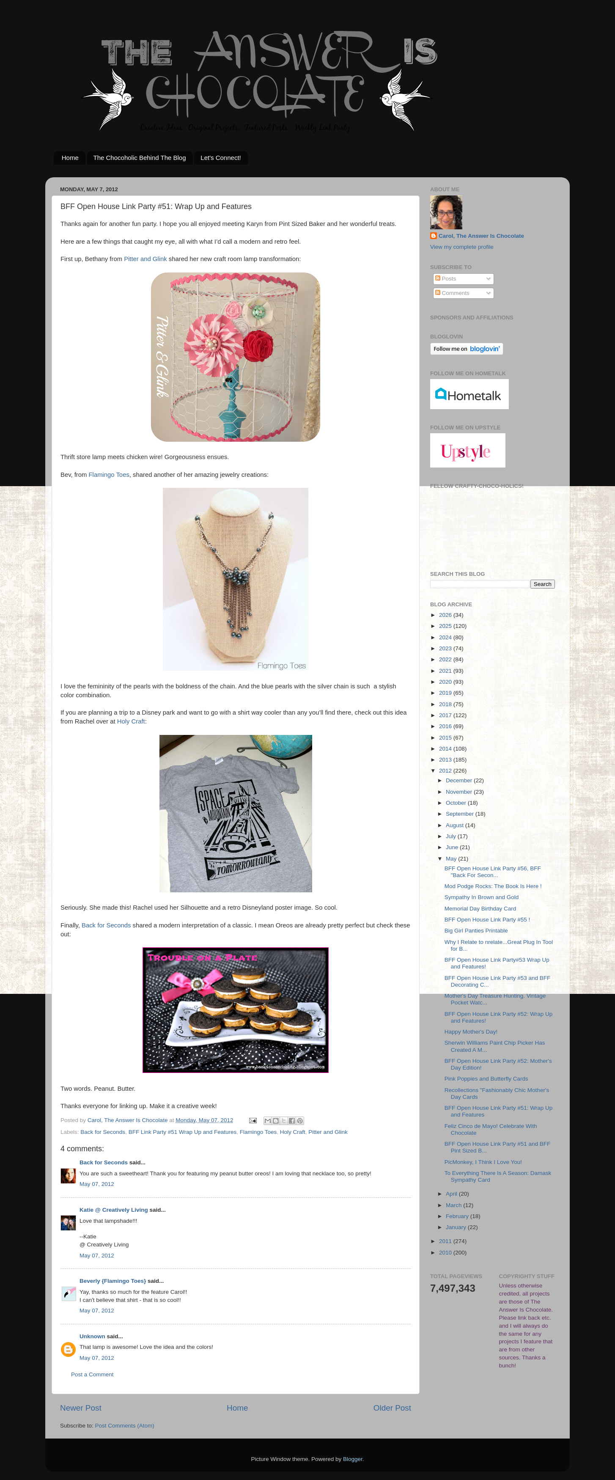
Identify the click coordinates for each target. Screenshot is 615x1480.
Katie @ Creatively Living (114, 1210)
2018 (446, 704)
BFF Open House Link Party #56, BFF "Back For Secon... (493, 871)
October (457, 803)
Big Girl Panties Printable (476, 930)
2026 (446, 615)
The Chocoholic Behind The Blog (139, 157)
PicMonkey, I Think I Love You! (483, 1162)
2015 (446, 737)
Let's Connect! (220, 157)
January (457, 1227)
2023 (446, 648)
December (460, 780)
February (458, 1216)
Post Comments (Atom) (124, 1425)
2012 (446, 771)
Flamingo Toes (109, 474)
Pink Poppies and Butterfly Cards (486, 1079)
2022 (446, 659)
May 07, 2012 (97, 1184)
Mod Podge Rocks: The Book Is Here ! (493, 886)
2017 (446, 715)
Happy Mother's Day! (471, 1032)
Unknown (92, 1336)
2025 (446, 626)
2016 (446, 726)
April (452, 1194)
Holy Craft (131, 721)
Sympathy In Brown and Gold (482, 897)
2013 (446, 760)
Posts (445, 278)
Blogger (352, 1459)
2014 (446, 749)
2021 (446, 671)
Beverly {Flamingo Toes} (113, 1281)
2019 (446, 693)
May (452, 859)
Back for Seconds (106, 925)
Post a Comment (92, 1374)
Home (70, 157)
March (454, 1205)
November (460, 792)
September (460, 814)
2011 (446, 1241)
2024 (446, 637)
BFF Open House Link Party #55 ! (487, 919)
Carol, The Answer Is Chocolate (481, 236)
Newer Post (81, 1407)
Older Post (392, 1407)
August (455, 825)
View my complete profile (462, 247)
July (452, 836)
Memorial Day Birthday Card (480, 908)
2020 (446, 682)
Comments (452, 293)
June (453, 847)
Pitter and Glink (145, 259)
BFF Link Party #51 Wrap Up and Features (183, 1132)
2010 (446, 1252)
